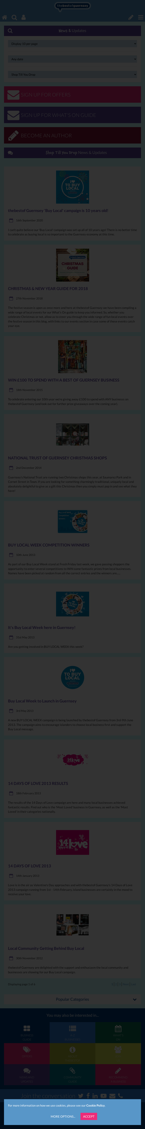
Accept (89, 1116)
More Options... (63, 1116)
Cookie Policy (95, 1105)
